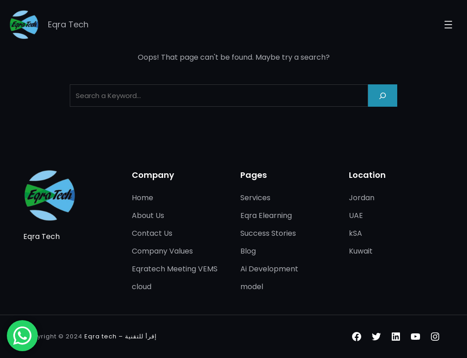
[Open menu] (448, 24)
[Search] (382, 95)
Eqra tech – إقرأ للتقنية (120, 336)
